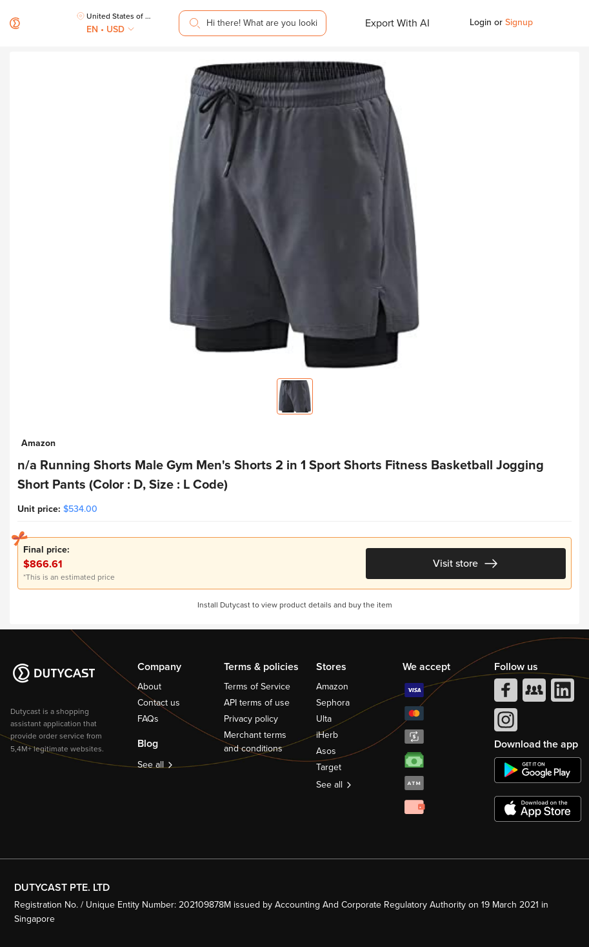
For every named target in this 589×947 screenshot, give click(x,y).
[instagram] (504, 723)
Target (328, 767)
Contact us (158, 702)
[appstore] (537, 809)
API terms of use (257, 702)
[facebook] (504, 693)
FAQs (148, 718)
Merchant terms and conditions (255, 741)
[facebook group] (533, 693)
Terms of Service (257, 686)
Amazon (332, 686)
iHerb (327, 734)
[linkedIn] (561, 693)
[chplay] (537, 770)
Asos (326, 751)
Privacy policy (251, 718)
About (149, 686)
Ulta (324, 718)
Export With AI (397, 23)
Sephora (333, 702)
